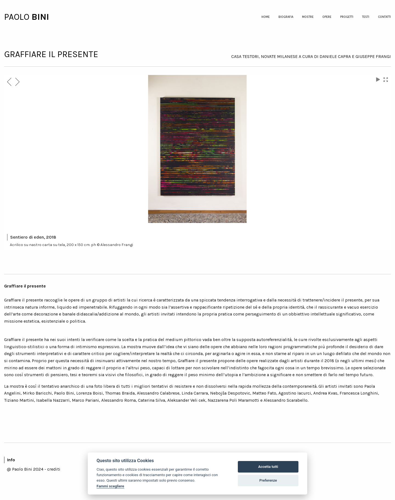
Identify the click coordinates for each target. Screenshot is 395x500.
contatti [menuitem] (384, 17)
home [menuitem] (265, 17)
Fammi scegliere (110, 486)
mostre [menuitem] (308, 17)
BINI (40, 17)
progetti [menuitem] (346, 17)
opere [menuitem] (326, 17)
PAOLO (18, 17)
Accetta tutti (268, 467)
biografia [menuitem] (285, 17)
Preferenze (268, 480)
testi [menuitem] (365, 17)
